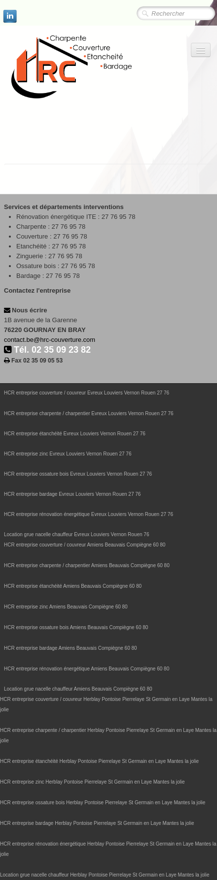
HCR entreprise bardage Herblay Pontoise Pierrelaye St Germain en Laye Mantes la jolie (97, 823)
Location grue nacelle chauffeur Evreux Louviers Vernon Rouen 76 (76, 534)
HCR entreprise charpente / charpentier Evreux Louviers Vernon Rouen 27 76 (89, 413)
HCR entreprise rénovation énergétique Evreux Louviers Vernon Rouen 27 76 (88, 514)
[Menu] (201, 50)
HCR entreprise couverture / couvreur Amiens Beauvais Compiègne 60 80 (84, 544)
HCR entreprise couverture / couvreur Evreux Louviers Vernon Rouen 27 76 (86, 392)
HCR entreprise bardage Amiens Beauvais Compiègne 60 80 (70, 648)
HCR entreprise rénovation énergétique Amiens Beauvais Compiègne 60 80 (86, 668)
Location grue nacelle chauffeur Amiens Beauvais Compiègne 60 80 (78, 689)
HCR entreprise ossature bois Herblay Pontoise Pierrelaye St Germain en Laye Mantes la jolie (102, 802)
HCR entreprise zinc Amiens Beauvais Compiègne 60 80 (66, 606)
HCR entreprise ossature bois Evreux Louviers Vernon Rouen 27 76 (78, 474)
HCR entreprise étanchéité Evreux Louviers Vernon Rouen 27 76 (74, 433)
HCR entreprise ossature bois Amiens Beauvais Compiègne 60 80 (76, 627)
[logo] (91, 67)
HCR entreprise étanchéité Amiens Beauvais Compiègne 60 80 (73, 586)
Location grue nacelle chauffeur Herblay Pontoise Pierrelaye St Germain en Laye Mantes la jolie (105, 875)
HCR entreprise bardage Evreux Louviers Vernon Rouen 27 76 (72, 494)
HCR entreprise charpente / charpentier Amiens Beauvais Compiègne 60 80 (87, 565)
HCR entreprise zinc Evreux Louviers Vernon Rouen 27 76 (67, 453)
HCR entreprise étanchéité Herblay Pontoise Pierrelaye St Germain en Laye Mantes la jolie (99, 761)
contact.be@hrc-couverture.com (49, 339)
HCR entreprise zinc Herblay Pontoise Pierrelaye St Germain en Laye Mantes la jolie (92, 782)
